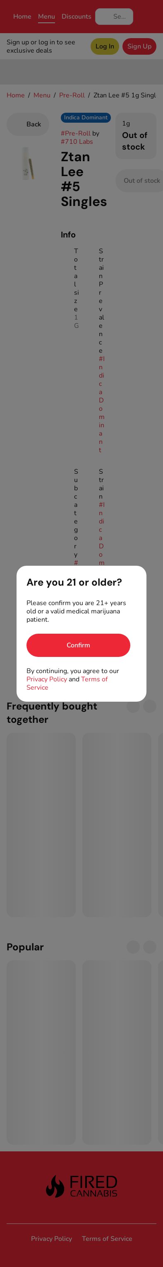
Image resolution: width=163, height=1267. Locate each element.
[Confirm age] (78, 645)
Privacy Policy (46, 679)
